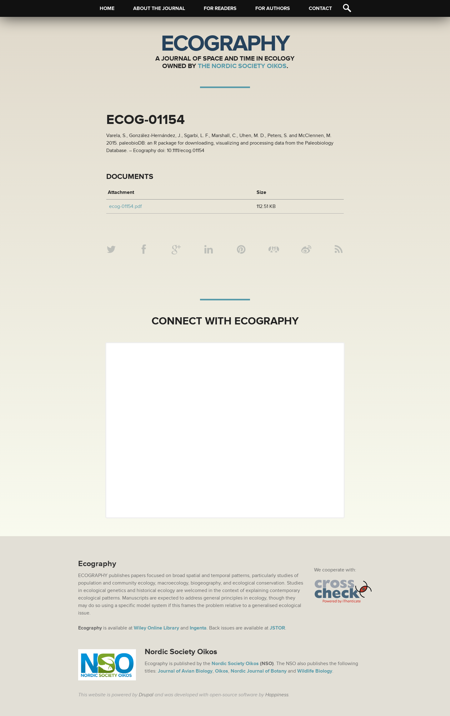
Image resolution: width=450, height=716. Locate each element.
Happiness (276, 695)
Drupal (146, 695)
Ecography (225, 43)
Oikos (221, 671)
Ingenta (198, 628)
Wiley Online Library (156, 628)
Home (107, 8)
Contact (320, 8)
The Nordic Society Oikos (242, 66)
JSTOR (277, 628)
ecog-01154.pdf (125, 206)
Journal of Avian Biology (185, 671)
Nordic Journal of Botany (259, 671)
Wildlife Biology (314, 671)
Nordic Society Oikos (235, 663)
